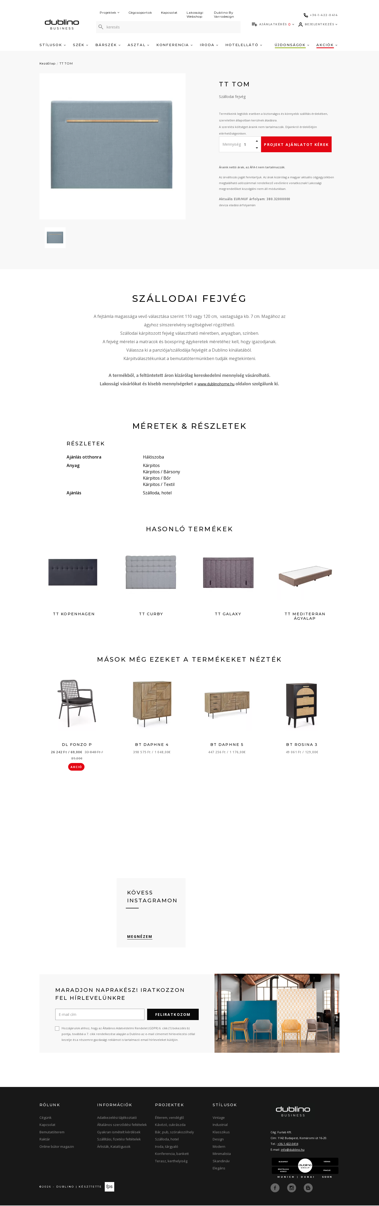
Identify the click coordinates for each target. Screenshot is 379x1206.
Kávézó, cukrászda (170, 1125)
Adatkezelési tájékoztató (117, 1118)
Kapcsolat (169, 12)
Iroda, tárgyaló (166, 1147)
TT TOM (66, 63)
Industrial (220, 1125)
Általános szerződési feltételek (122, 1125)
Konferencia (174, 45)
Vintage (219, 1118)
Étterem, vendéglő (169, 1118)
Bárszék (108, 45)
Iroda (209, 45)
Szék (80, 45)
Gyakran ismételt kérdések (119, 1132)
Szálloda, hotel (167, 1140)
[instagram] (292, 1188)
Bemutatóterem (51, 1132)
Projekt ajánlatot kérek (296, 144)
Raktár (44, 1140)
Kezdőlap (47, 63)
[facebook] (276, 1188)
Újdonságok (292, 45)
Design (218, 1140)
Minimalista (222, 1154)
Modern (219, 1147)
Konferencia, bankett (172, 1154)
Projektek (109, 12)
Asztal (138, 45)
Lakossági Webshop (195, 14)
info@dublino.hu (293, 1150)
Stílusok (52, 45)
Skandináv (221, 1161)
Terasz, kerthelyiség (171, 1161)
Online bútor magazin (56, 1147)
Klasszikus (221, 1132)
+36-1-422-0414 (287, 1144)
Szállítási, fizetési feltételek (119, 1140)
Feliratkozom (173, 1015)
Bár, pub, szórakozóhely (174, 1132)
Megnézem (140, 937)
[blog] (308, 1188)
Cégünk (45, 1118)
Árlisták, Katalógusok (114, 1147)
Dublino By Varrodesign (224, 14)
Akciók (326, 45)
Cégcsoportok (140, 12)
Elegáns (219, 1168)
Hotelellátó (243, 45)
